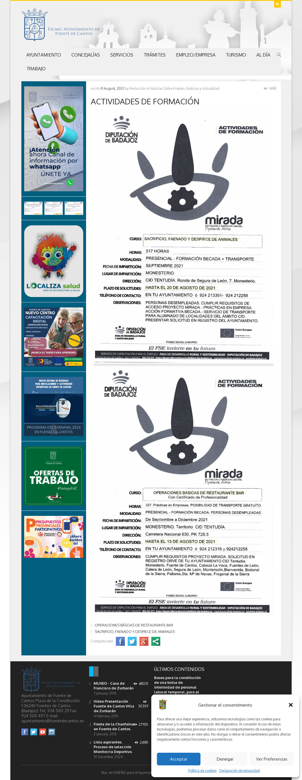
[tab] (91, 672)
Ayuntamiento (43, 55)
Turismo (236, 55)
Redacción (137, 88)
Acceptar (178, 759)
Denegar (225, 759)
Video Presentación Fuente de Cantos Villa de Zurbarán (114, 706)
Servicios (121, 55)
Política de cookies (202, 770)
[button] (291, 705)
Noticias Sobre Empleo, (167, 88)
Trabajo (36, 68)
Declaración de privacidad (239, 770)
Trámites (155, 55)
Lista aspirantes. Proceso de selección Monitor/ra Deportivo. (113, 747)
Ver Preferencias (271, 759)
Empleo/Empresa (195, 55)
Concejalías (85, 55)
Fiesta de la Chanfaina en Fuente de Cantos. (114, 726)
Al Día (263, 55)
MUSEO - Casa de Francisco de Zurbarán (114, 685)
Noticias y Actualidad (202, 88)
